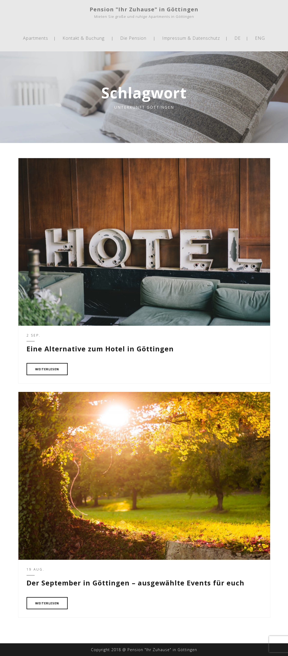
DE (237, 38)
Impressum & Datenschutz (191, 38)
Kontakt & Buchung (83, 38)
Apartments (35, 38)
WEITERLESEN (47, 369)
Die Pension (133, 38)
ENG (260, 38)
